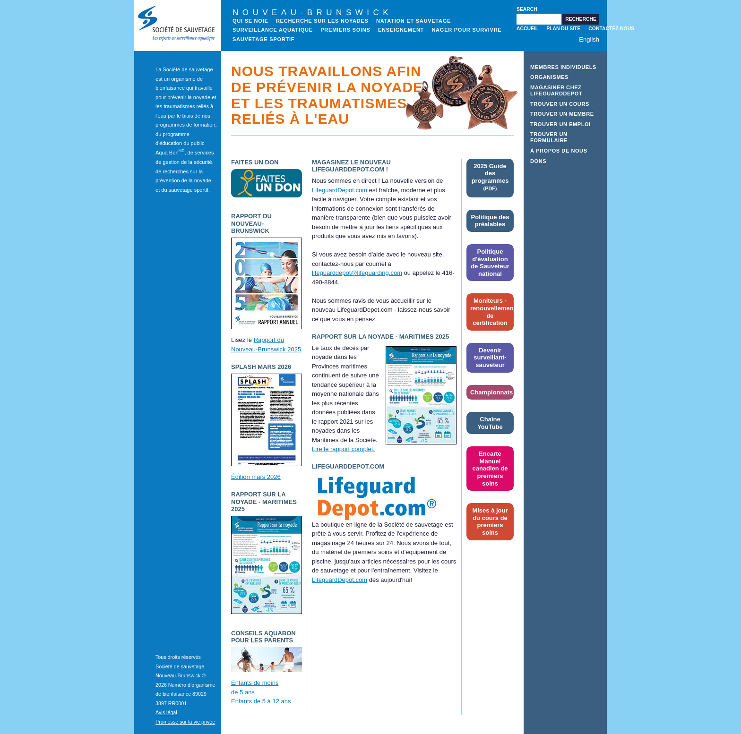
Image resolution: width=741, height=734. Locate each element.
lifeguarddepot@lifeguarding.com (357, 272)
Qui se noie (250, 21)
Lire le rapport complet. (343, 448)
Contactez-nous (611, 28)
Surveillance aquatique (273, 30)
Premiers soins (345, 30)
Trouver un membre (562, 114)
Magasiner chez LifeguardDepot (556, 90)
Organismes (549, 77)
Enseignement (401, 30)
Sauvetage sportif (263, 39)
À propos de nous (558, 151)
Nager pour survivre (466, 30)
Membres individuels (563, 67)
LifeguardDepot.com (339, 190)
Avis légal (166, 712)
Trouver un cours (559, 104)
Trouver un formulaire (549, 137)
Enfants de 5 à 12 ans (261, 701)
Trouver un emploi (560, 124)
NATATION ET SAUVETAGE (413, 21)
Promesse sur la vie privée (185, 722)
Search (527, 9)
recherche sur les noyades (322, 21)
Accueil (527, 28)
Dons (538, 161)
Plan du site (563, 28)
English (589, 39)
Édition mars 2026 (256, 476)
